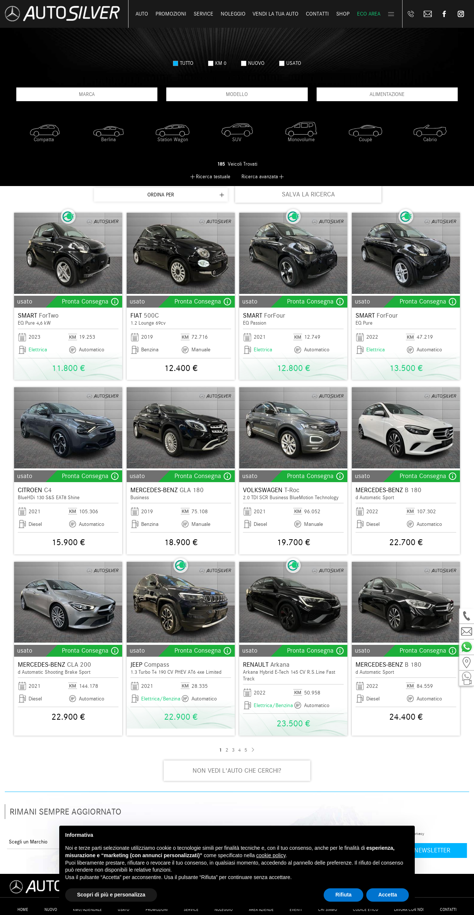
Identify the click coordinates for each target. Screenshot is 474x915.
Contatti (448, 909)
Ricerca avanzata (259, 176)
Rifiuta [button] (344, 895)
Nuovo (50, 909)
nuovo (252, 63)
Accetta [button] (387, 895)
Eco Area (368, 14)
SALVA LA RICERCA (308, 194)
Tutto (183, 63)
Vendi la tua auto (275, 14)
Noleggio (233, 14)
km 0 (217, 63)
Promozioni (171, 14)
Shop (343, 14)
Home (22, 909)
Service (203, 14)
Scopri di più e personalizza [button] (111, 895)
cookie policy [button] (271, 855)
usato (290, 63)
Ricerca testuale (213, 176)
